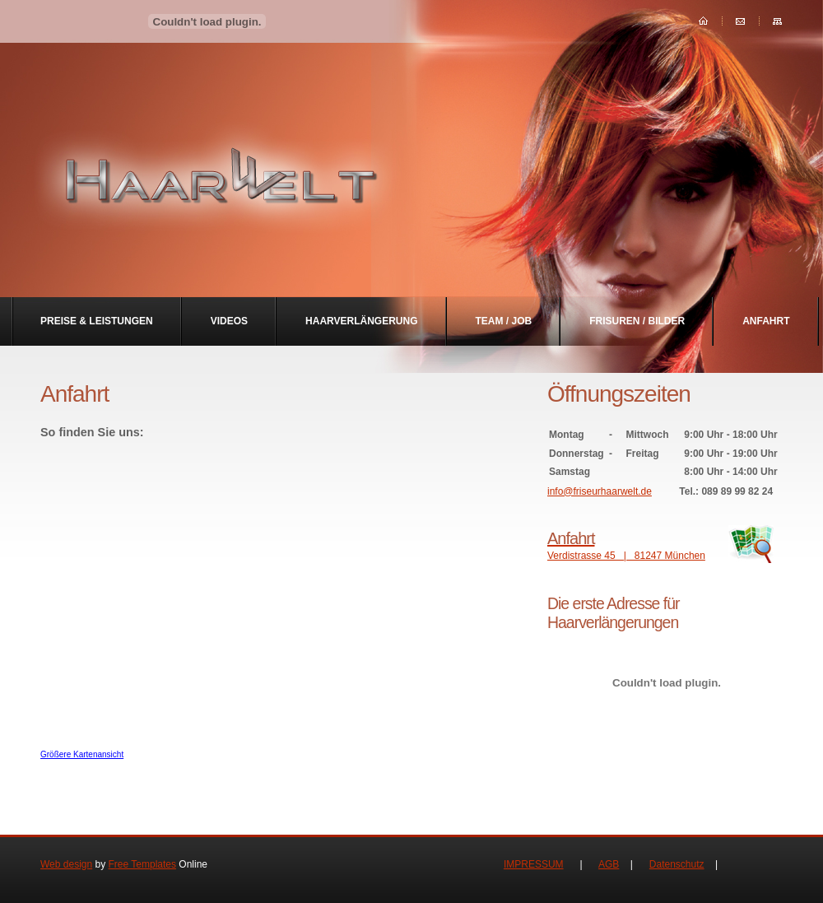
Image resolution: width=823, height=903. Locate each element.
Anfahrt (765, 321)
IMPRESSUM (534, 864)
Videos (229, 321)
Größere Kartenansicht (81, 754)
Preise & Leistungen (96, 321)
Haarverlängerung (361, 321)
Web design (66, 864)
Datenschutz (676, 864)
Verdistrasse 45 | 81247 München (666, 544)
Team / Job (504, 321)
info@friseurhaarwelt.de (599, 491)
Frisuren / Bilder (637, 321)
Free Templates (142, 864)
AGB (608, 864)
